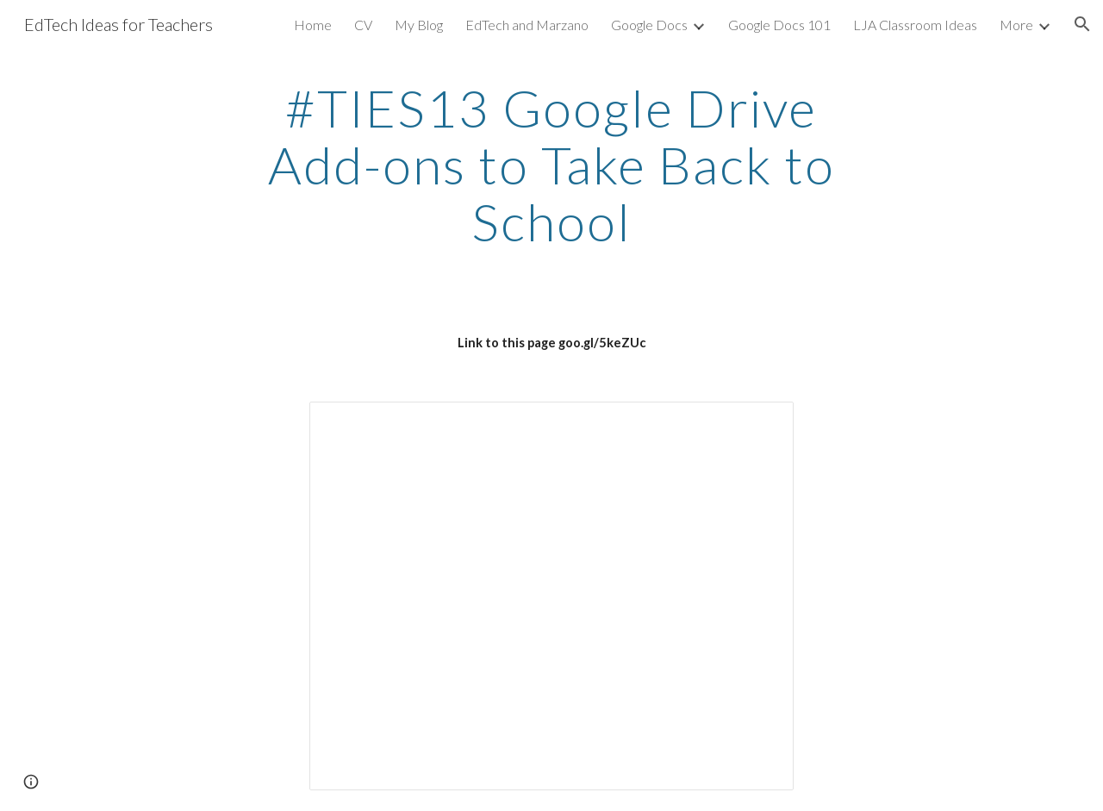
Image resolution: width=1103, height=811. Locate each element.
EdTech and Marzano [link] (527, 24)
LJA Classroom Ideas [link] (915, 24)
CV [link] (363, 24)
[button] (1082, 24)
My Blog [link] (419, 24)
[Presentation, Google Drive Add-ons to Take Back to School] (551, 596)
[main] (551, 164)
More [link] (1016, 24)
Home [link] (313, 24)
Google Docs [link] (649, 24)
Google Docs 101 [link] (779, 24)
